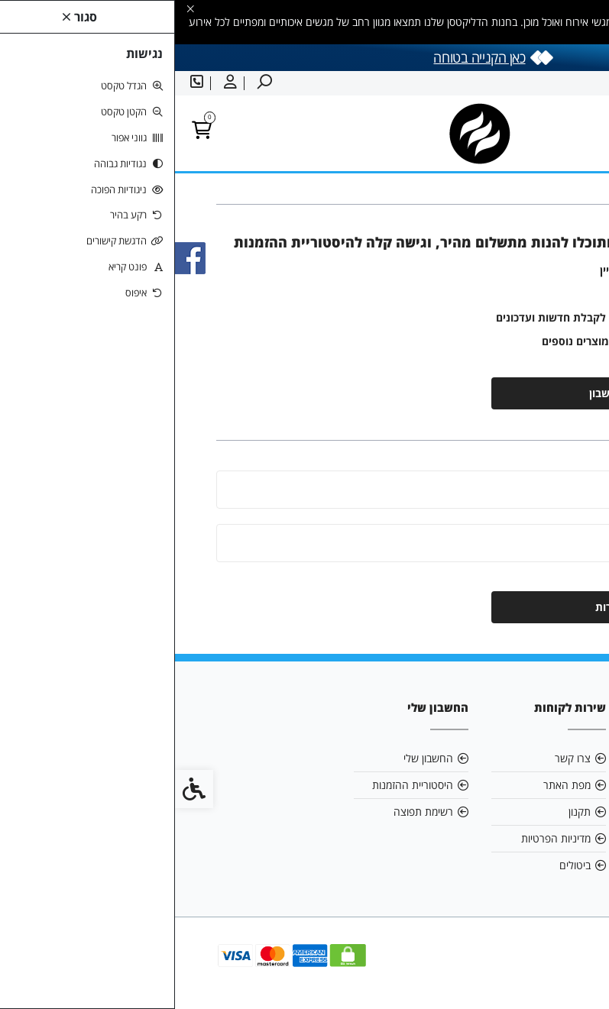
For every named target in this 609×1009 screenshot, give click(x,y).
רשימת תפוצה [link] (248, 811)
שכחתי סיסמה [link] (543, 568)
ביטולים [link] (400, 865)
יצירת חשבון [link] (442, 393)
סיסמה (545, 542)
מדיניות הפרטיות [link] (381, 838)
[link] (575, 975)
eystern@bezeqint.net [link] (510, 785)
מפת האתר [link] (392, 785)
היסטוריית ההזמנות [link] (237, 785)
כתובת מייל (536, 489)
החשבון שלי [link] (253, 758)
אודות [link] (541, 758)
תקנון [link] (405, 811)
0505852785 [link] (522, 811)
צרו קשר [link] (398, 758)
